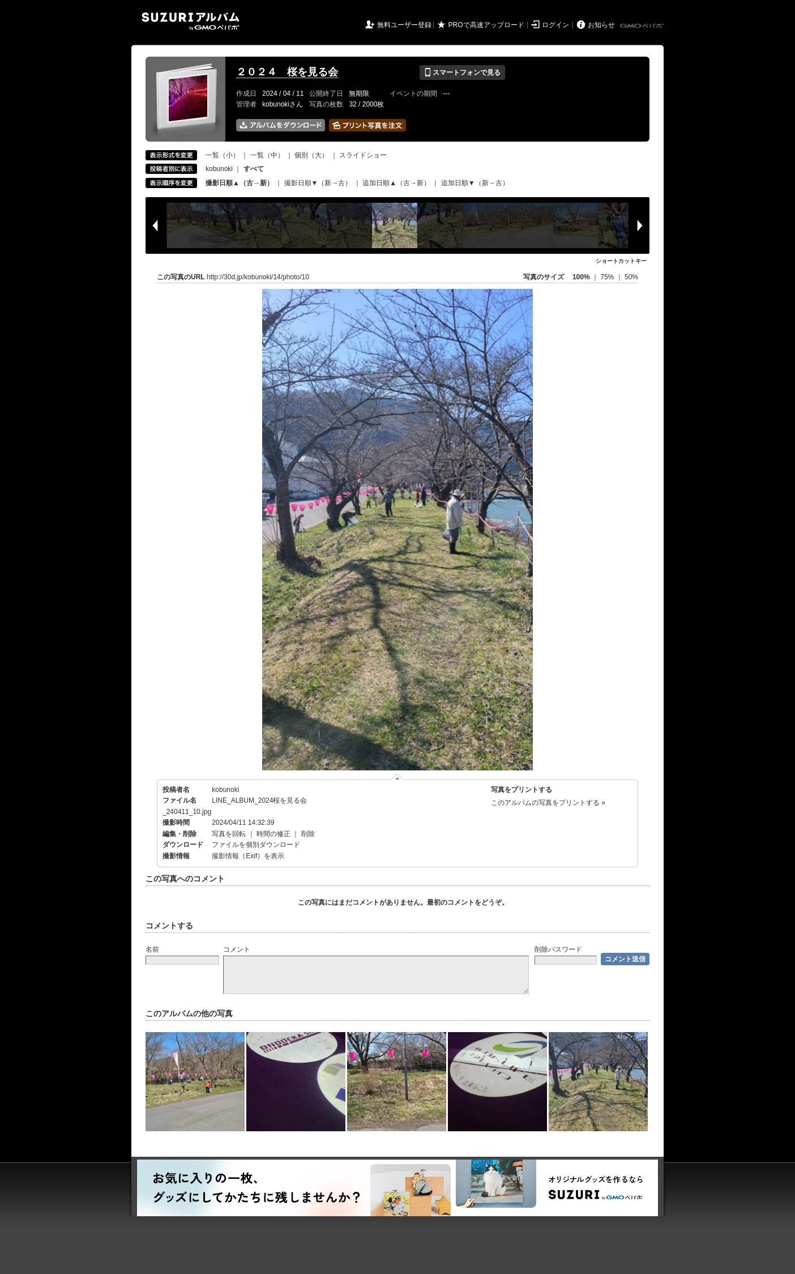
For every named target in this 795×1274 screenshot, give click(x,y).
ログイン (555, 25)
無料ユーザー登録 (404, 25)
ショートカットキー (621, 261)
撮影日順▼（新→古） (318, 183)
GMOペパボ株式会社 (642, 26)
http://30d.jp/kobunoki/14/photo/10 (258, 277)
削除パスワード (558, 949)
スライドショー (363, 155)
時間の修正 (273, 834)
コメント (236, 949)
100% (581, 277)
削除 (308, 834)
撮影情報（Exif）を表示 (248, 856)
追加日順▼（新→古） (475, 183)
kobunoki (219, 169)
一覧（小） (223, 155)
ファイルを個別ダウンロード (256, 845)
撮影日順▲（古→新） (239, 183)
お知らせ (601, 25)
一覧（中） (267, 155)
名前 (152, 949)
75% (608, 277)
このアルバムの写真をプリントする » (548, 803)
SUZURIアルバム (190, 21)
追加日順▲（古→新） (396, 183)
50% (631, 277)
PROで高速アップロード (486, 25)
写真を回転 (229, 834)
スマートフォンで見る (462, 72)
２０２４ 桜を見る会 (287, 72)
